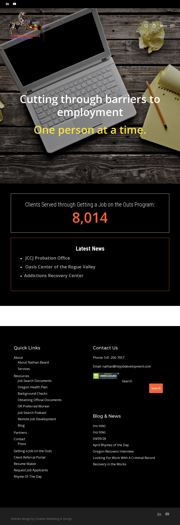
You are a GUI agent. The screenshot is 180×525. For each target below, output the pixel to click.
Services (24, 369)
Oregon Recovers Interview (113, 451)
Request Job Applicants (31, 470)
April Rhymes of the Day (111, 445)
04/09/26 (99, 438)
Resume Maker (25, 464)
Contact (19, 439)
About (18, 357)
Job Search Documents (35, 381)
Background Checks (32, 393)
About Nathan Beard (33, 362)
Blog (21, 425)
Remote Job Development (37, 419)
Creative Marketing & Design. (54, 519)
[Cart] (154, 26)
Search (127, 381)
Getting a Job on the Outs (33, 451)
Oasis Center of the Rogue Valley (60, 267)
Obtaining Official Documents (40, 400)
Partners (20, 432)
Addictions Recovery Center (54, 275)
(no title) (99, 426)
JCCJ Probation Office (47, 258)
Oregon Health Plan (32, 387)
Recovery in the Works (109, 464)
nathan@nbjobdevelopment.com (126, 366)
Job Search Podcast (32, 412)
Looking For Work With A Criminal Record (124, 458)
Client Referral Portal (29, 457)
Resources (21, 376)
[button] (167, 25)
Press (22, 444)
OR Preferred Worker (34, 406)
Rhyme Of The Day (28, 476)
